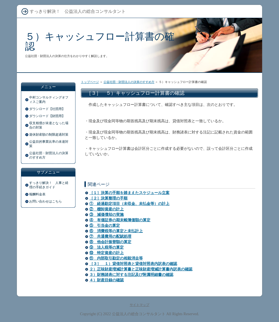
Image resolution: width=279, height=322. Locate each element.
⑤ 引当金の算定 (104, 225)
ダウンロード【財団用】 (47, 116)
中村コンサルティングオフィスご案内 (48, 100)
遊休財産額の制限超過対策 (48, 134)
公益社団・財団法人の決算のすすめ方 (129, 82)
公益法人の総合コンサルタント (138, 314)
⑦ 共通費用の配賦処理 (110, 236)
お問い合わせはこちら (45, 201)
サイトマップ (139, 305)
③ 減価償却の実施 (106, 215)
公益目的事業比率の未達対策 (48, 144)
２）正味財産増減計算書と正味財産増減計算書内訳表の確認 (140, 269)
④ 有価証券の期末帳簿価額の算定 (119, 220)
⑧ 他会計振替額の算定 (110, 242)
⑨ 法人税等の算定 (106, 247)
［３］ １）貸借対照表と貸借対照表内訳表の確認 (133, 264)
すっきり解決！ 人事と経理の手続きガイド (48, 185)
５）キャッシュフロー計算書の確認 (99, 41)
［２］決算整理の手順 (108, 198)
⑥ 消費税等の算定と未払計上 (116, 231)
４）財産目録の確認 (106, 280)
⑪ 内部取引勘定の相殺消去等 (116, 258)
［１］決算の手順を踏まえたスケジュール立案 (129, 193)
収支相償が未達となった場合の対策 (48, 125)
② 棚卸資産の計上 (106, 209)
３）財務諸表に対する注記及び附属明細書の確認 (131, 275)
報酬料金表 (37, 194)
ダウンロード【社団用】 (47, 109)
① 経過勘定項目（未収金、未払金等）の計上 (129, 204)
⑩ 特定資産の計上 (106, 253)
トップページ (90, 82)
